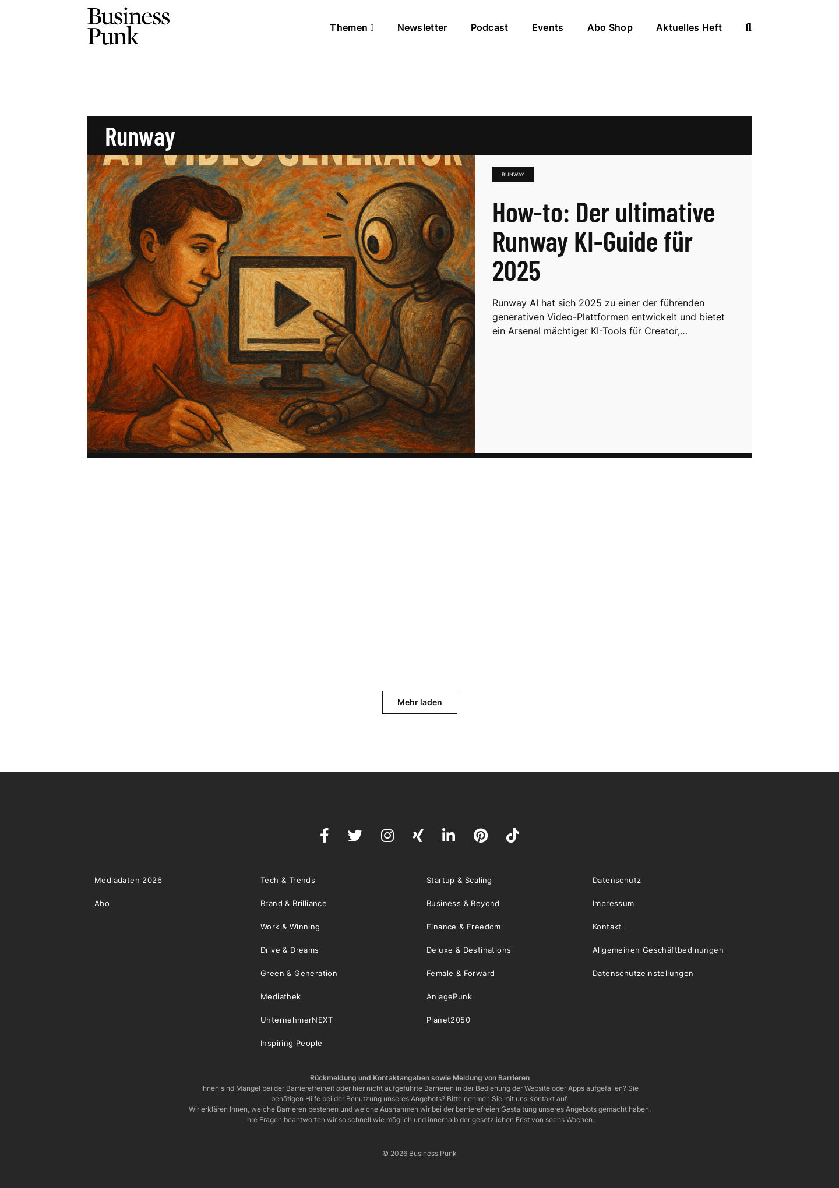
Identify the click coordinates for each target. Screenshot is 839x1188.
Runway (513, 174)
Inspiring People (291, 1043)
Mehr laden (419, 702)
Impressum (613, 903)
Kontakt (607, 926)
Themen (351, 27)
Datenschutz (617, 880)
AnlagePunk (449, 996)
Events (548, 27)
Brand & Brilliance (293, 903)
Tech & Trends (287, 880)
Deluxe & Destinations (468, 949)
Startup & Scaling (459, 880)
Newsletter (422, 27)
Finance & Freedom (463, 926)
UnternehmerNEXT (296, 1019)
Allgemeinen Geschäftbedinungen (658, 949)
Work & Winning (290, 926)
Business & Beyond (463, 903)
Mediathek (280, 996)
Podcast (490, 27)
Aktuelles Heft (689, 27)
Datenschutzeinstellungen (643, 973)
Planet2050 (448, 1019)
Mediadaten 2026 (128, 880)
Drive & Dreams (289, 949)
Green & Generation (298, 973)
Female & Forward (460, 973)
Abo (102, 903)
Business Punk (129, 26)
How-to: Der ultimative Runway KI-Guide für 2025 (603, 240)
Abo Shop (610, 27)
